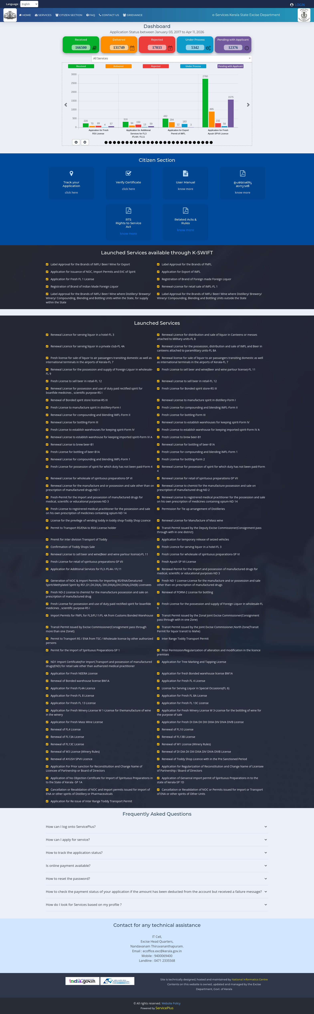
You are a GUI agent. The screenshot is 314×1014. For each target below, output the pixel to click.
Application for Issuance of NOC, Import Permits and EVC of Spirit (93, 272)
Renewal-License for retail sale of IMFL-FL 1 (190, 286)
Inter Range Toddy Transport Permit (185, 638)
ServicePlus (164, 1008)
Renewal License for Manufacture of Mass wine (192, 520)
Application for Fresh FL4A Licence (73, 688)
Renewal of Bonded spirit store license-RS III (79, 400)
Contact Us (109, 15)
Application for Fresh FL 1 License (72, 279)
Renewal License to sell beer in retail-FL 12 (189, 381)
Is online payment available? (157, 865)
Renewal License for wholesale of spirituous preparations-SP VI (92, 478)
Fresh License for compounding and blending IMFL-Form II (200, 407)
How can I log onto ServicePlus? (157, 826)
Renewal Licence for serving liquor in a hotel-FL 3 (82, 335)
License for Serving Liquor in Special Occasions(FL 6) (195, 688)
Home (25, 15)
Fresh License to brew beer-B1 (181, 437)
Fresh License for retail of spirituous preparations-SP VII (87, 561)
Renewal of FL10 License (177, 729)
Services (43, 15)
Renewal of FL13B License (178, 737)
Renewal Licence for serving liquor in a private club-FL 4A (88, 346)
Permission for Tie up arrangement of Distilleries (193, 509)
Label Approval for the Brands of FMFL (187, 264)
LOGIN (297, 5)
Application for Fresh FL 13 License (73, 703)
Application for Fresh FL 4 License (183, 681)
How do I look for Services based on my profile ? (157, 904)
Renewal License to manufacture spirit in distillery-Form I (199, 400)
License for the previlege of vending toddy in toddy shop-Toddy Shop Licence (101, 520)
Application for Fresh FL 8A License (184, 695)
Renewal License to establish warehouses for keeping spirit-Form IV (206, 422)
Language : (13, 4)
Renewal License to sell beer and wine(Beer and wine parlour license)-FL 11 (99, 554)
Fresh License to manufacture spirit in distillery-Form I (86, 407)
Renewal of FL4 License (66, 729)
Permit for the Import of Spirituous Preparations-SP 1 (85, 650)
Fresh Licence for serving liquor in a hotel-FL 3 (191, 547)
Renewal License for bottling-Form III (74, 422)
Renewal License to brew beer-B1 (72, 444)
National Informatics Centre (250, 979)
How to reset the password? (157, 878)
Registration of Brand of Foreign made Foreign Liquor (196, 279)
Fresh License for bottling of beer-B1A (75, 452)
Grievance (132, 15)
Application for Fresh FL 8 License (72, 695)
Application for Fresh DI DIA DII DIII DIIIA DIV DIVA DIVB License (203, 722)
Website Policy (171, 1003)
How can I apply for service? (157, 839)
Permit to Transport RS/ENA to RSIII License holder (83, 528)
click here (71, 192)
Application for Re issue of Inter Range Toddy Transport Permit (91, 801)
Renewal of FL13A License (67, 737)
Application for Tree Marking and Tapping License (194, 662)
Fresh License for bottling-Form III (184, 415)
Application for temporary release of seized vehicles (195, 539)
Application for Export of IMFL (181, 272)
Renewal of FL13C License (67, 744)
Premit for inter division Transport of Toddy (79, 539)
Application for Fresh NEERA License (74, 673)
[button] (65, 105)
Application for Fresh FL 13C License (185, 703)
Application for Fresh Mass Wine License (77, 722)
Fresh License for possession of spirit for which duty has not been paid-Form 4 (101, 467)
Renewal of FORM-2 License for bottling (187, 592)
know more (185, 189)
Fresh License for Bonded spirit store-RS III (189, 388)
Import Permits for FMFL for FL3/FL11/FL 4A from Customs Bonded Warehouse (102, 615)
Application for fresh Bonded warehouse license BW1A (197, 673)
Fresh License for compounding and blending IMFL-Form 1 (200, 452)
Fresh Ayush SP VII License (179, 561)
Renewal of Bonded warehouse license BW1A (80, 681)
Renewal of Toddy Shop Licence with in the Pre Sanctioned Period (204, 759)
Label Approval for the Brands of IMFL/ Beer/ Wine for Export (90, 264)
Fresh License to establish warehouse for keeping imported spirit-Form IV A (211, 430)
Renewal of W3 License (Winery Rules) (75, 751)
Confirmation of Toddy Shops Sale (73, 547)
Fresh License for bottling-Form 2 (183, 459)
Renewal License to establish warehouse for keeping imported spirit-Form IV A (101, 437)
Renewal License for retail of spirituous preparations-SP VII (200, 478)
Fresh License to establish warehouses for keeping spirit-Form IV (93, 430)
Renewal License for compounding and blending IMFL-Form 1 (90, 459)
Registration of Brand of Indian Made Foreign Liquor (85, 286)
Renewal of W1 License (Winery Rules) (186, 744)
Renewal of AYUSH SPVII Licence (72, 759)
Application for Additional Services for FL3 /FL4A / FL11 (86, 569)
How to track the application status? (157, 852)
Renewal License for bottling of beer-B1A (188, 444)
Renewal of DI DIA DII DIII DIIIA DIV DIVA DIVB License (196, 751)
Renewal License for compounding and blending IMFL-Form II (90, 415)
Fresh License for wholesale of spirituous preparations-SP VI (201, 554)
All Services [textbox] (100, 58)
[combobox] (172, 58)
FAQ (90, 15)
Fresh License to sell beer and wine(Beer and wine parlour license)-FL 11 (209, 369)
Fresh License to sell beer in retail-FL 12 (76, 381)
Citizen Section (68, 15)
